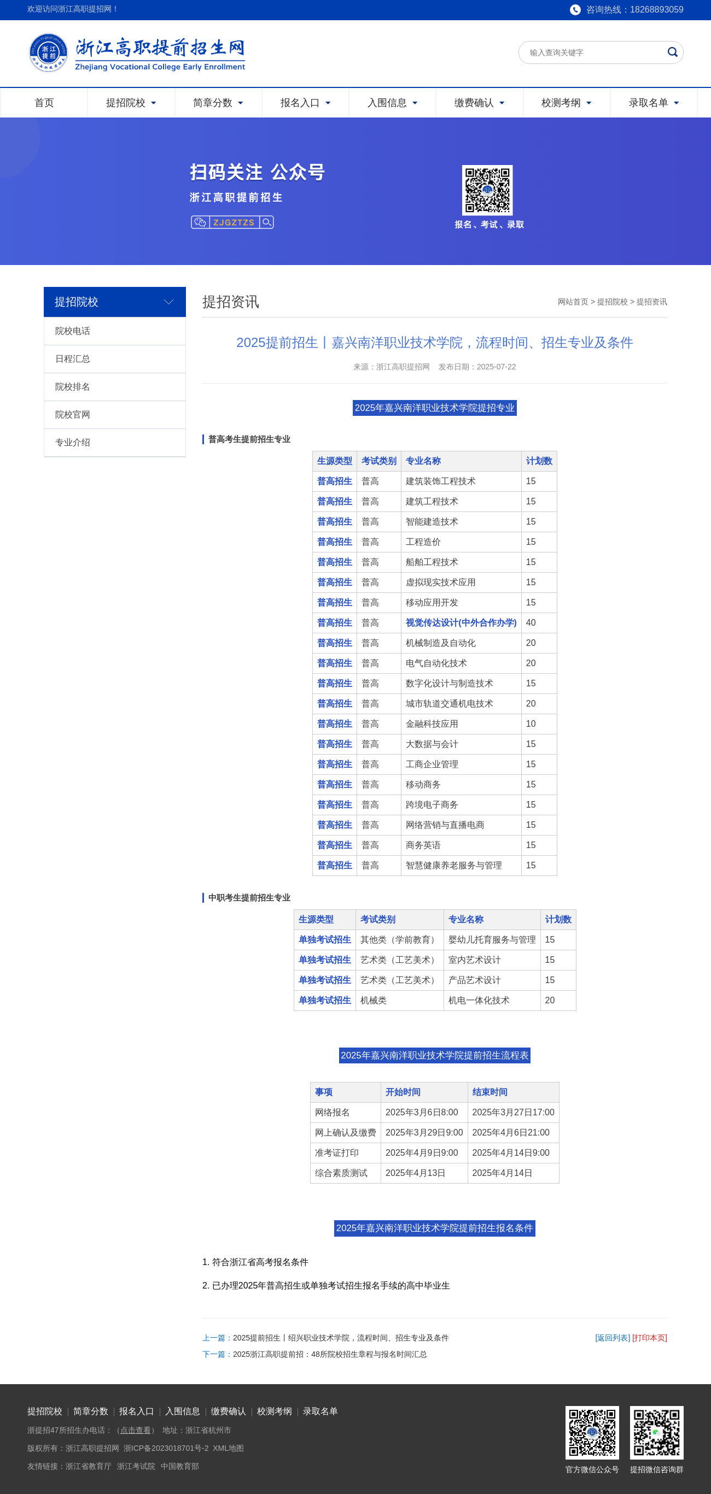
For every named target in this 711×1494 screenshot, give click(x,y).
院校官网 (72, 414)
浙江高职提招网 (92, 1448)
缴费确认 (228, 1411)
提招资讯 (652, 301)
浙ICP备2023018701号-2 (166, 1448)
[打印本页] (649, 1337)
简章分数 (90, 1411)
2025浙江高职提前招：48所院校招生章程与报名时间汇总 (330, 1354)
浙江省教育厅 (89, 1466)
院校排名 (72, 386)
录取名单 (320, 1411)
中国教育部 (180, 1466)
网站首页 (573, 301)
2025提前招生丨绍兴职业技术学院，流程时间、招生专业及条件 (341, 1337)
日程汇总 (72, 358)
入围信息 (182, 1411)
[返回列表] (613, 1337)
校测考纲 (274, 1411)
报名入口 (136, 1411)
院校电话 (72, 331)
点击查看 (135, 1430)
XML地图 (228, 1448)
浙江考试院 (136, 1466)
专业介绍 (72, 442)
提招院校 (612, 301)
